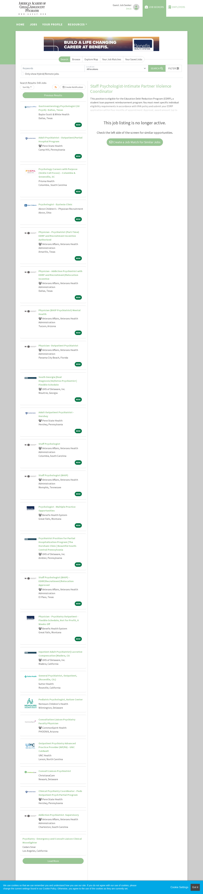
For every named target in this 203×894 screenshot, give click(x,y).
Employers (177, 7)
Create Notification (73, 87)
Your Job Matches (111, 59)
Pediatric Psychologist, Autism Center (61, 699)
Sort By (26, 87)
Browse (76, 59)
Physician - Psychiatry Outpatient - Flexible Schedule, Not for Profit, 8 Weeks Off (59, 620)
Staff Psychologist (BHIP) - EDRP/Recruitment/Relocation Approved (56, 581)
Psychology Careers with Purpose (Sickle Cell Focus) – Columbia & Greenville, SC (58, 172)
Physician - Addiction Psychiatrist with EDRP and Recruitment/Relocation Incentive (60, 274)
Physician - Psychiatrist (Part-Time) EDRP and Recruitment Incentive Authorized (59, 235)
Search (64, 59)
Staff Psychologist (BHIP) (53, 475)
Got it (195, 887)
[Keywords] (53, 68)
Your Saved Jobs (133, 59)
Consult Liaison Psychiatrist (55, 771)
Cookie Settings (179, 887)
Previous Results (53, 95)
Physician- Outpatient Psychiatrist (58, 345)
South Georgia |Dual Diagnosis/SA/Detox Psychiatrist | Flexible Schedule (58, 380)
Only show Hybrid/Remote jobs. (42, 73)
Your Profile (52, 24)
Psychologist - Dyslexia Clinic (55, 204)
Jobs (33, 24)
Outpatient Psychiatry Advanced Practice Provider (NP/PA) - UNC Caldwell (57, 747)
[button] (174, 68)
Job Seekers (154, 7)
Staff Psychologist (49, 443)
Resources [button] (76, 24)
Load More (53, 861)
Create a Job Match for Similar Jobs (134, 142)
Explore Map (91, 59)
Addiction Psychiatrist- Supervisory (59, 814)
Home (20, 24)
